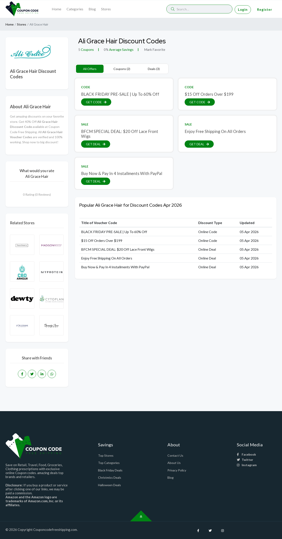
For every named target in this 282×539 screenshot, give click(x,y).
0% (106, 50)
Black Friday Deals (110, 470)
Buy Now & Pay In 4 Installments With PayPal (121, 173)
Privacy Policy (176, 470)
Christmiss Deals (109, 477)
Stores (106, 9)
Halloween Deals (109, 485)
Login (243, 9)
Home (56, 9)
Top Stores (105, 455)
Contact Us (175, 455)
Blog (92, 9)
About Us (174, 463)
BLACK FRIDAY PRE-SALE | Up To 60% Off (120, 94)
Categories (75, 9)
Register (264, 9)
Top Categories (109, 463)
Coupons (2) (121, 69)
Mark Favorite (154, 50)
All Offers (89, 69)
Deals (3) (154, 69)
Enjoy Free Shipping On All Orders (215, 131)
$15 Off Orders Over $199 (209, 94)
